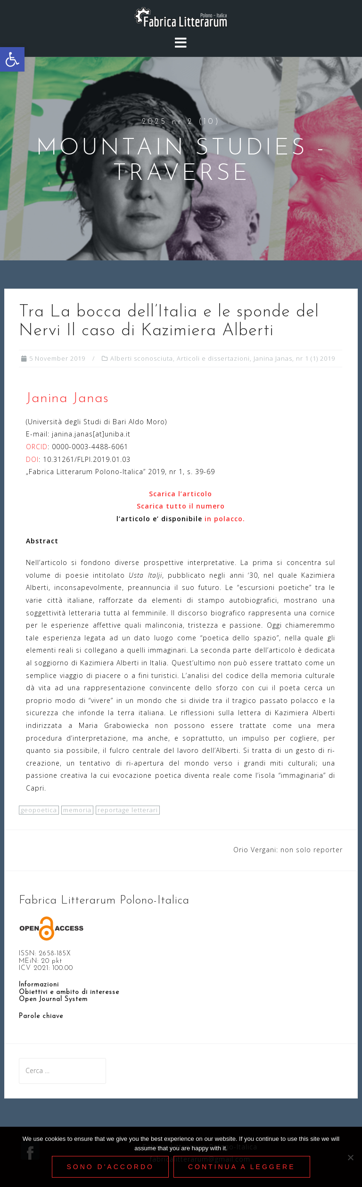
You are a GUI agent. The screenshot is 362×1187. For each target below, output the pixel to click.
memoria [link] (77, 810)
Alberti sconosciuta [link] (141, 358)
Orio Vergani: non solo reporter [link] (288, 849)
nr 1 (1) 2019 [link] (315, 358)
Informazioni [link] (39, 984)
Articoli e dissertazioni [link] (213, 358)
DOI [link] (32, 459)
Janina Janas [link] (273, 358)
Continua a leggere (242, 1167)
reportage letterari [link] (128, 810)
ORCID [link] (37, 446)
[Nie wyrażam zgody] (350, 1157)
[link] (12, 59)
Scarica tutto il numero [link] (181, 505)
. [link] (244, 518)
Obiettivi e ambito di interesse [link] (69, 992)
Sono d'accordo (110, 1167)
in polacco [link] (224, 518)
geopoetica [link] (39, 810)
